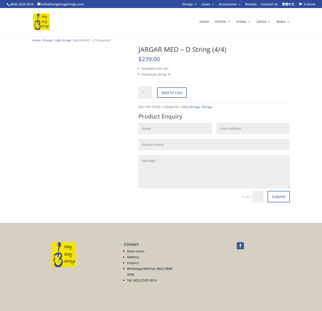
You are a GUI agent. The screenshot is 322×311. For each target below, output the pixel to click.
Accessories (228, 4)
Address (133, 257)
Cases (205, 4)
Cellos (261, 22)
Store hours (135, 251)
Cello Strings (63, 40)
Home (204, 22)
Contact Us (269, 4)
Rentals (251, 4)
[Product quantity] (145, 92)
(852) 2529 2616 (22, 4)
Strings (187, 4)
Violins (220, 22)
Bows (281, 22)
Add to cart (172, 92)
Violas (241, 22)
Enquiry (133, 263)
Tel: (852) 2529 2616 (142, 280)
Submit (278, 196)
